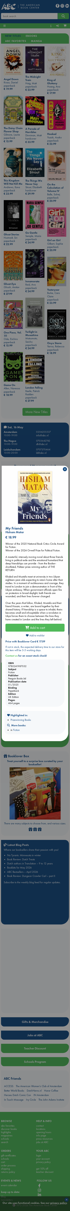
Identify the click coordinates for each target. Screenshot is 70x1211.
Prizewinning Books (21, 720)
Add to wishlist (35, 635)
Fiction (16, 730)
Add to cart (35, 627)
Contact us (11, 655)
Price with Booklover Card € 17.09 (25, 641)
